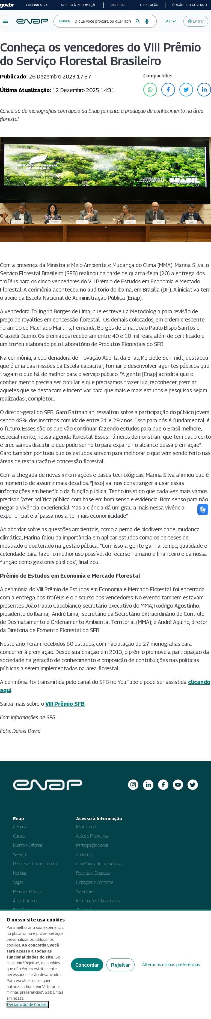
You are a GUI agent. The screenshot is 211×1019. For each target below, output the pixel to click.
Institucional (86, 826)
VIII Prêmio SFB (65, 703)
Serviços (20, 854)
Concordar (87, 965)
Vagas (18, 882)
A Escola (20, 826)
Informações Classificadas (98, 900)
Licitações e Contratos (94, 882)
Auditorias (84, 854)
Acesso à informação (79, 5)
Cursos (19, 836)
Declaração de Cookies (27, 1004)
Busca (64, 21)
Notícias (19, 873)
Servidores (85, 891)
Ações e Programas (92, 836)
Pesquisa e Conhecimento (35, 863)
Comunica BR (36, 5)
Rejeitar (120, 965)
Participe (118, 5)
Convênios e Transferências (99, 863)
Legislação (149, 5)
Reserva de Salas (27, 891)
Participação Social (92, 845)
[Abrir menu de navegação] (5, 21)
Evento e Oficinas (28, 845)
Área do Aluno (25, 900)
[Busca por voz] (147, 21)
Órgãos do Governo (189, 5)
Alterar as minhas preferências (171, 964)
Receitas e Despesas (93, 873)
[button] (170, 21)
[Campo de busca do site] (102, 21)
